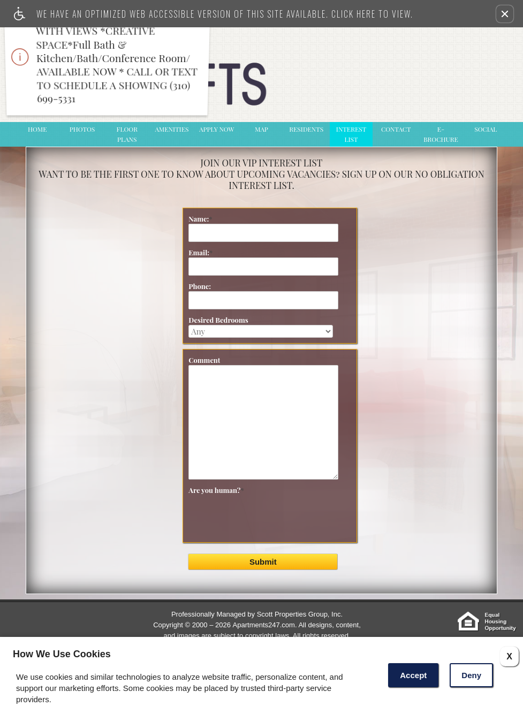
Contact (396, 129)
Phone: (199, 286)
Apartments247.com (264, 625)
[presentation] (272, 529)
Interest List (351, 134)
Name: (200, 219)
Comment (204, 359)
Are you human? (216, 490)
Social (485, 129)
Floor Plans (127, 134)
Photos (82, 129)
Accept (413, 675)
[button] (504, 13)
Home (37, 129)
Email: (200, 252)
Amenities (172, 129)
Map (261, 129)
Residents (306, 129)
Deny (471, 675)
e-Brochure (440, 134)
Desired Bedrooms (218, 319)
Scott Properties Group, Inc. (300, 614)
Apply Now (216, 129)
